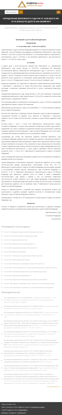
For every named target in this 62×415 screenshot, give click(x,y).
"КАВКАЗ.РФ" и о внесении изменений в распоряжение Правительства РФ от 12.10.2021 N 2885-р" (31, 325)
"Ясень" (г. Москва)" (31, 361)
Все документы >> (54, 387)
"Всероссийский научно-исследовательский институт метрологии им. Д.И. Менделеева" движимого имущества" (31, 344)
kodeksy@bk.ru (23, 410)
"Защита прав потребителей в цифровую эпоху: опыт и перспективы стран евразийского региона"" (31, 368)
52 (11, 172)
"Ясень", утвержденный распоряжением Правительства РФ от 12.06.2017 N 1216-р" (28, 354)
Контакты (4, 413)
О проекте (12, 413)
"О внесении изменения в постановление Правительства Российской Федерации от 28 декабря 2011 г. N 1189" (31, 315)
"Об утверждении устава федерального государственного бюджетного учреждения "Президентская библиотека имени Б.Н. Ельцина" (31, 334)
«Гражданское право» (38, 407)
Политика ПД (21, 413)
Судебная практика (10, 28)
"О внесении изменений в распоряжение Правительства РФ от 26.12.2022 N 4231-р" (31, 308)
